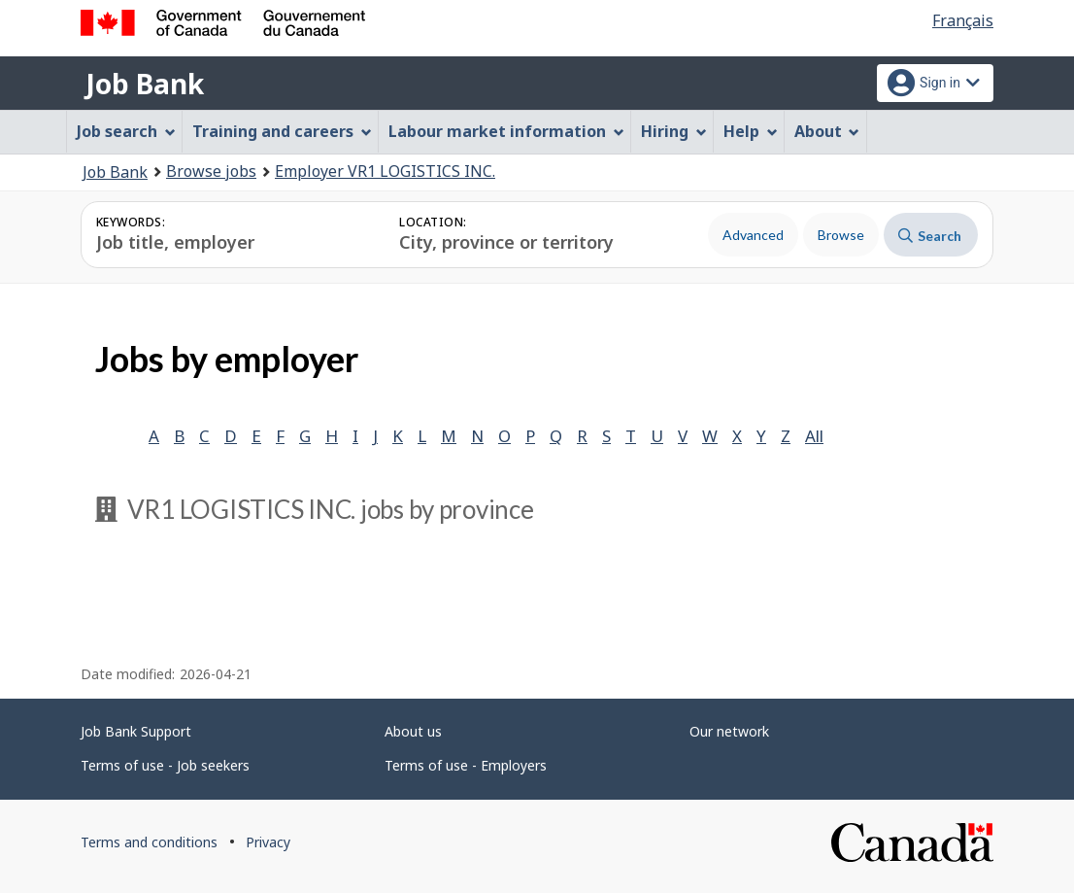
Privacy (268, 842)
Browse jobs (211, 171)
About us (413, 731)
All (814, 436)
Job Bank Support (136, 731)
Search (929, 235)
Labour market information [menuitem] (506, 131)
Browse (841, 234)
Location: (432, 222)
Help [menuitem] (750, 131)
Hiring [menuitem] (674, 131)
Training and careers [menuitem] (282, 131)
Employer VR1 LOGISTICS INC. (385, 171)
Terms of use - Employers (466, 765)
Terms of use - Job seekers (165, 765)
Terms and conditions (149, 842)
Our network (729, 731)
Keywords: (130, 222)
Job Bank (144, 83)
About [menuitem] (827, 131)
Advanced (753, 234)
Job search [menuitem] (126, 131)
